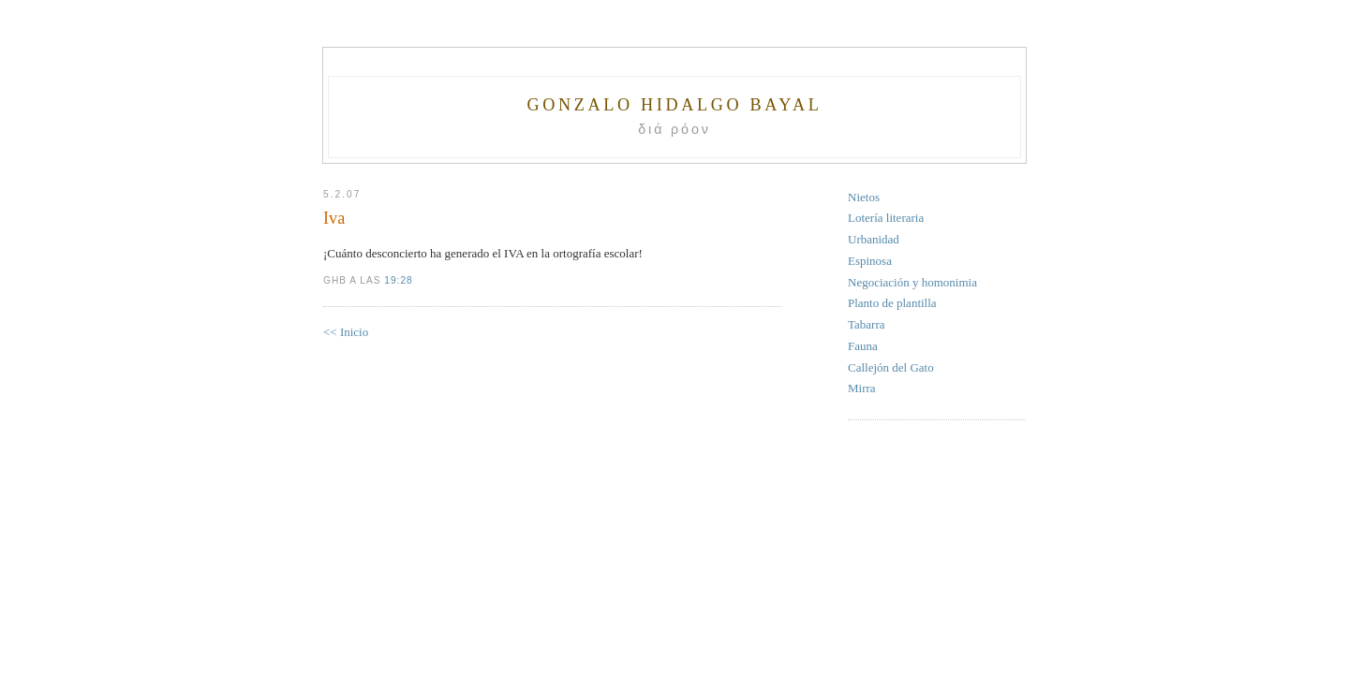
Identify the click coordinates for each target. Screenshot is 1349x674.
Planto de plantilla (892, 303)
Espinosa (870, 261)
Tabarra (866, 324)
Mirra (862, 388)
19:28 (398, 280)
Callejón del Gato (891, 367)
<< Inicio (345, 332)
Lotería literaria (886, 218)
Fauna (863, 346)
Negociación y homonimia (912, 282)
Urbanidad (873, 239)
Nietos (864, 197)
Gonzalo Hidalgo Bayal (674, 104)
